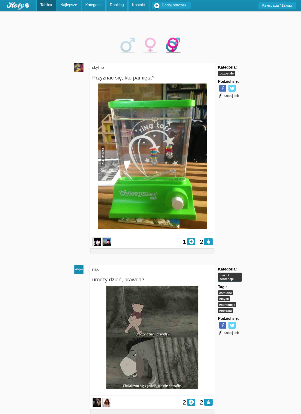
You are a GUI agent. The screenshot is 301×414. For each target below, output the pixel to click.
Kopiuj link (228, 96)
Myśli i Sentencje (226, 277)
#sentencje (227, 305)
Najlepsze (68, 5)
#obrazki (225, 310)
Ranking (117, 5)
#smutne (225, 293)
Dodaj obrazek (174, 5)
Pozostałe (226, 73)
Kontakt (138, 5)
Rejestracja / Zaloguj (277, 5)
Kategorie (93, 5)
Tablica (46, 5)
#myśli (224, 299)
